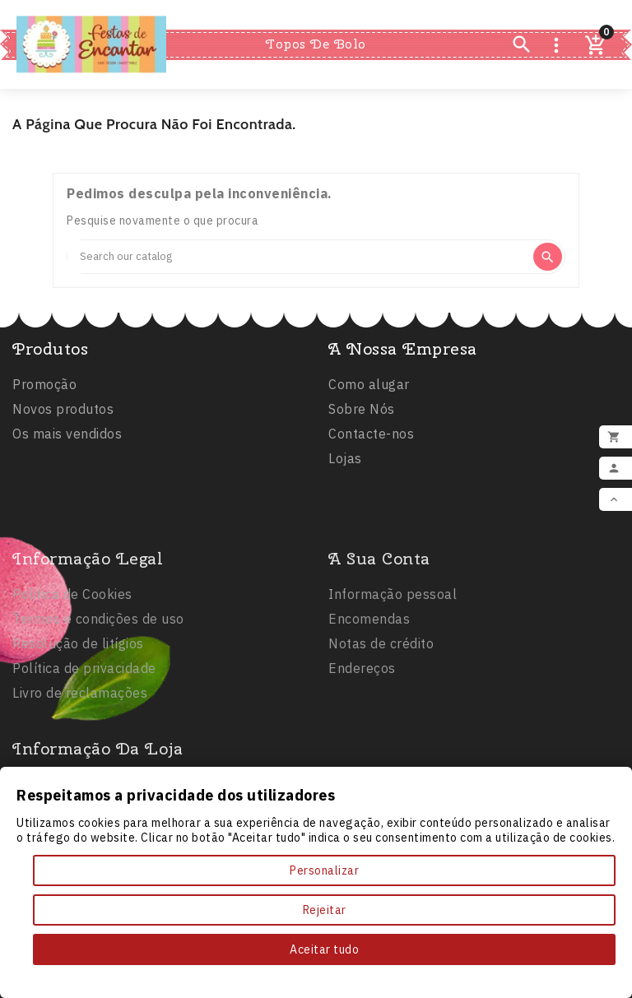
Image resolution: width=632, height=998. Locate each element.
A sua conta (379, 631)
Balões (386, 15)
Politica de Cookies (72, 666)
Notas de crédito (381, 716)
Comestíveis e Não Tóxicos (316, 74)
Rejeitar (324, 910)
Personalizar (324, 870)
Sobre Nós (361, 414)
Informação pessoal (392, 666)
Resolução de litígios (78, 716)
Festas (305, 15)
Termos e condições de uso (98, 691)
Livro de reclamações (79, 765)
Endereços (362, 740)
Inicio (236, 14)
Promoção (44, 389)
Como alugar (369, 389)
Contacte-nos (371, 438)
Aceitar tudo (324, 949)
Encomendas (369, 691)
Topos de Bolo (316, 44)
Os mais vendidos (67, 438)
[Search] (299, 256)
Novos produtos (63, 414)
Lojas (345, 463)
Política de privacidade (84, 740)
